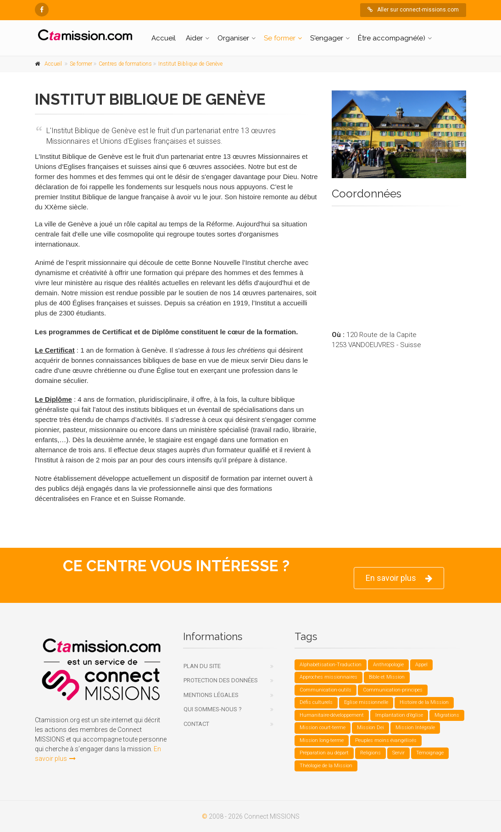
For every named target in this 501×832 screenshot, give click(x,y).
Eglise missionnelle (366, 702)
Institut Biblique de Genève (190, 64)
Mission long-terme (322, 740)
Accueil (163, 38)
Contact (196, 723)
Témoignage (430, 753)
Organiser (233, 38)
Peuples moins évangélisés (386, 740)
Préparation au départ (324, 753)
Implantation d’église (399, 715)
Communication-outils (325, 690)
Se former (279, 38)
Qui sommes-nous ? (213, 709)
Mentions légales (211, 694)
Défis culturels (316, 702)
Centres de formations (125, 64)
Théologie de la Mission (326, 766)
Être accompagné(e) (391, 38)
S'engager (326, 38)
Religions (370, 753)
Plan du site (202, 666)
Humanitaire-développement (332, 715)
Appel (421, 665)
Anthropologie (388, 665)
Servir (398, 753)
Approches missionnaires (328, 677)
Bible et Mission (387, 677)
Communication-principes (393, 690)
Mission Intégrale (415, 728)
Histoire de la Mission (424, 702)
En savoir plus (399, 578)
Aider (194, 38)
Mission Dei (370, 728)
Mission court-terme (322, 728)
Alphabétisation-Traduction (331, 665)
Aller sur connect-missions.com (413, 9)
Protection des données (221, 680)
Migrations (446, 715)
